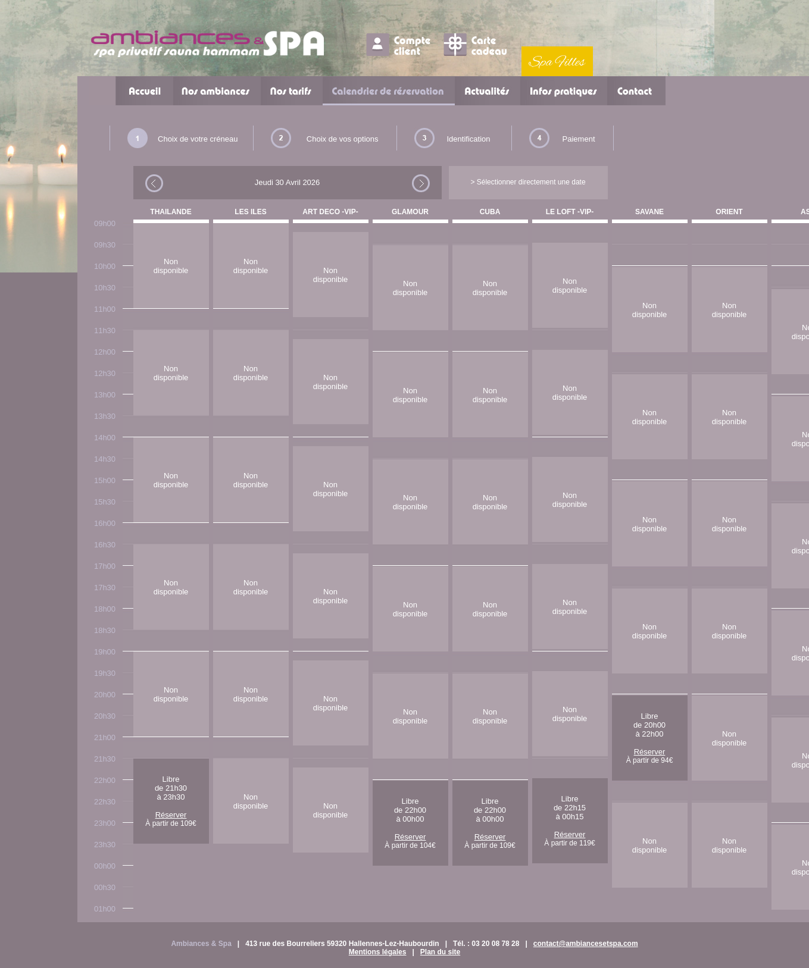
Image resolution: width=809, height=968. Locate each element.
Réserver (171, 814)
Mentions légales (378, 952)
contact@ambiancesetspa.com (585, 943)
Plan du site (440, 952)
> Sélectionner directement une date (527, 182)
